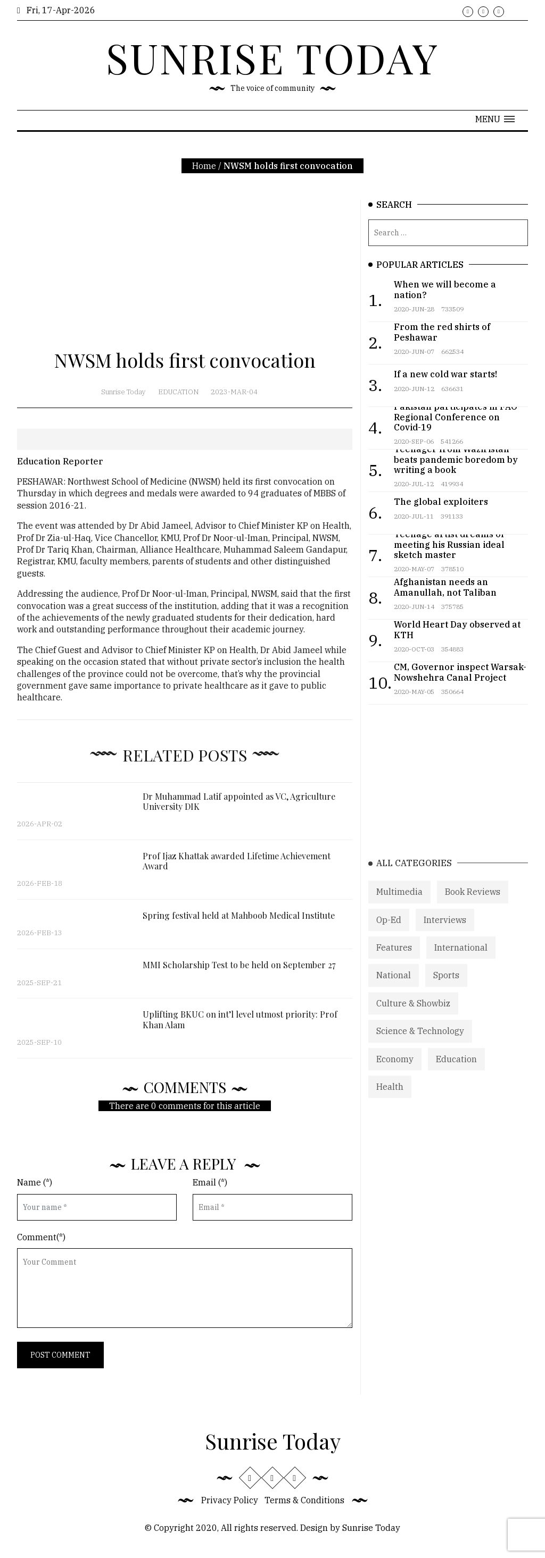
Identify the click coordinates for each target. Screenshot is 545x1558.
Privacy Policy (229, 1500)
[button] (495, 119)
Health (389, 1101)
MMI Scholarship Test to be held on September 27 (239, 973)
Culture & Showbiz (413, 1017)
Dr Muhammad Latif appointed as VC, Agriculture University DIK (239, 809)
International (461, 961)
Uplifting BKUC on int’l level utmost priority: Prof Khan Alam (240, 1028)
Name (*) (34, 1182)
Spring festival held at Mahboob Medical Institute (239, 924)
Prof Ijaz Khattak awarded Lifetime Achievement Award (237, 869)
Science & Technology (420, 1045)
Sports (446, 990)
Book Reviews (472, 906)
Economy (395, 1073)
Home (204, 165)
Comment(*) (41, 1237)
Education (178, 391)
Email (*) (210, 1182)
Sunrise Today (123, 391)
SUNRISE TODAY (272, 57)
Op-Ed (388, 934)
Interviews (445, 934)
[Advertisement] (184, 274)
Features (394, 961)
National (393, 990)
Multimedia (399, 906)
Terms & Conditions (304, 1500)
